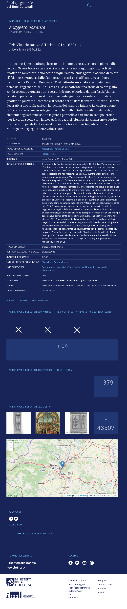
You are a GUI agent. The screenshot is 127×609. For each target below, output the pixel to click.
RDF (8, 300)
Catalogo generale (19, 4)
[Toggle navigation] (89, 5)
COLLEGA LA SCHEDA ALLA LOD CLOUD (32, 533)
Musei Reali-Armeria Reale (55, 262)
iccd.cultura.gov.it (77, 580)
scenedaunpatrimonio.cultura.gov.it (79, 589)
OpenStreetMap (81, 495)
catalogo (14, 21)
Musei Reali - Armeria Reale (55, 149)
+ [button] (11, 443)
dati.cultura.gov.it (76, 584)
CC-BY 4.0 (47, 290)
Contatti (102, 588)
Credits (102, 592)
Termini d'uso (105, 584)
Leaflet (69, 495)
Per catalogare (73, 596)
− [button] (11, 448)
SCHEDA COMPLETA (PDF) (32, 300)
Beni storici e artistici (40, 21)
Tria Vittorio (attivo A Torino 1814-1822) (42, 44)
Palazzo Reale (49, 153)
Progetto (102, 580)
